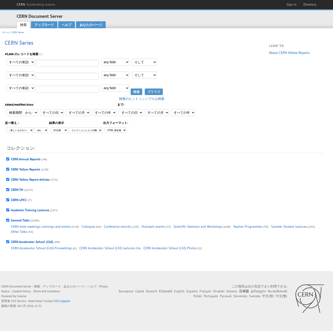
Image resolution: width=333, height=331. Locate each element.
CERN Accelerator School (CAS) (32, 242)
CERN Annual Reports (25, 159)
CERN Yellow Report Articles (30, 179)
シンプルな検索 (153, 99)
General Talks (20, 220)
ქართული (258, 291)
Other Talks (19, 232)
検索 (23, 25)
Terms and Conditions (46, 291)
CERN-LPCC (19, 200)
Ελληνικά (165, 291)
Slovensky (240, 296)
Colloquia (88, 226)
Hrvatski (219, 291)
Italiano (231, 291)
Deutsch (151, 291)
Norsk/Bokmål (277, 291)
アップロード (44, 25)
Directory (309, 4)
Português (211, 296)
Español (192, 291)
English (179, 291)
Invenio (21, 296)
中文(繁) (281, 296)
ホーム (5, 32)
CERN (36, 4)
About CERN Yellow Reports (289, 52)
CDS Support (62, 301)
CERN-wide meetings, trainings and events (41, 226)
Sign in (291, 4)
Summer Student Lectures (289, 226)
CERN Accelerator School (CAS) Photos (170, 248)
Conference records (117, 226)
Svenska (254, 296)
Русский (225, 296)
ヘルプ (66, 25)
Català (139, 291)
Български (126, 291)
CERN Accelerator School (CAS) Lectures (107, 248)
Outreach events (153, 226)
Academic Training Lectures (30, 210)
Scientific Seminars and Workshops (197, 226)
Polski (198, 296)
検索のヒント (129, 99)
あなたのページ (91, 25)
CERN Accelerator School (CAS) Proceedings (41, 248)
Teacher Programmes (247, 226)
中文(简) (268, 296)
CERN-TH (17, 190)
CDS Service (18, 301)
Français (205, 291)
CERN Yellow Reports (25, 169)
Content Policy (21, 291)
